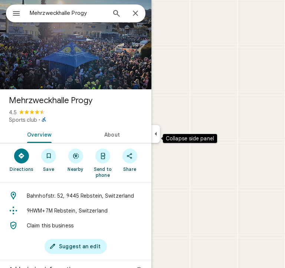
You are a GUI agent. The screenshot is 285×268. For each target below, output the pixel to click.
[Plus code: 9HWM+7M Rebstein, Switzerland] (75, 210)
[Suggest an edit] (76, 246)
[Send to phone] (102, 162)
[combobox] (68, 13)
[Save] (48, 159)
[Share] (129, 159)
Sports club (23, 120)
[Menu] (16, 14)
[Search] (116, 14)
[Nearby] (75, 159)
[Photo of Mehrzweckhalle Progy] (75, 44)
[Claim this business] (75, 225)
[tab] (37, 134)
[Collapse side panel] (155, 134)
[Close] (135, 13)
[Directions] (21, 159)
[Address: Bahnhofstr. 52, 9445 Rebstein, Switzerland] (75, 195)
